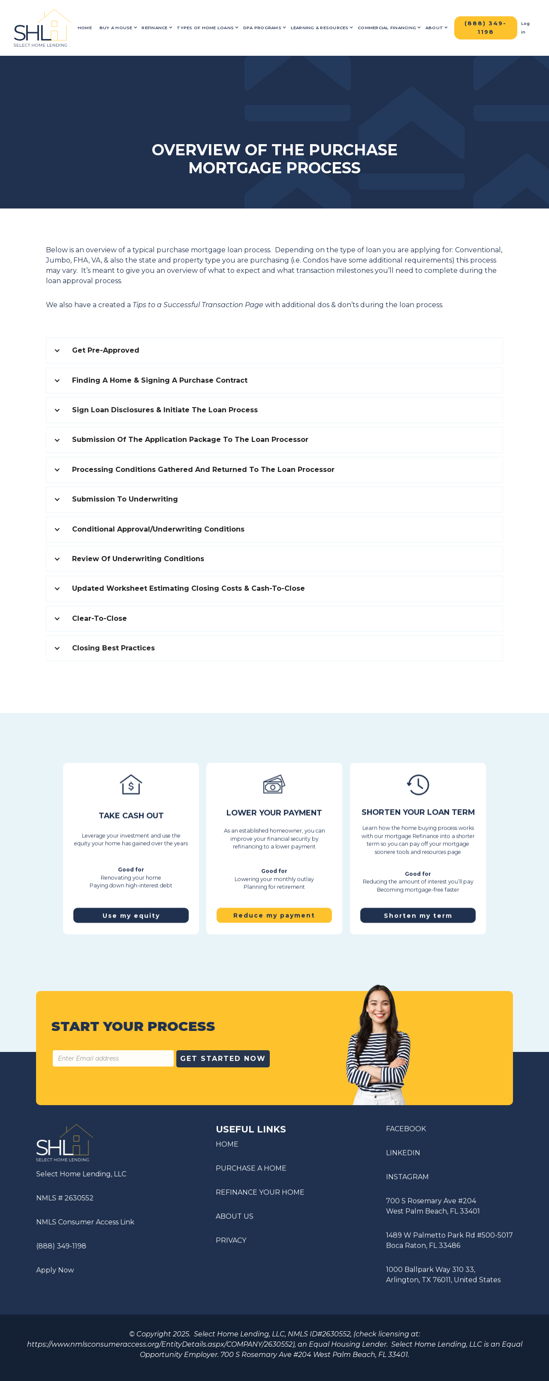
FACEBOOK (406, 1132)
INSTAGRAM (407, 1180)
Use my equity (131, 912)
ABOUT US (234, 1219)
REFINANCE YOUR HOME (260, 1195)
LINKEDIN (403, 1156)
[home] (42, 28)
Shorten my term (418, 912)
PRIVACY (231, 1243)
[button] (118, 28)
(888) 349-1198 (58, 1246)
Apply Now (52, 1270)
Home (85, 27)
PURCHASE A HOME (251, 1171)
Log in (525, 27)
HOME (227, 1147)
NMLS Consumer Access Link (82, 1222)
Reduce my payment (274, 918)
